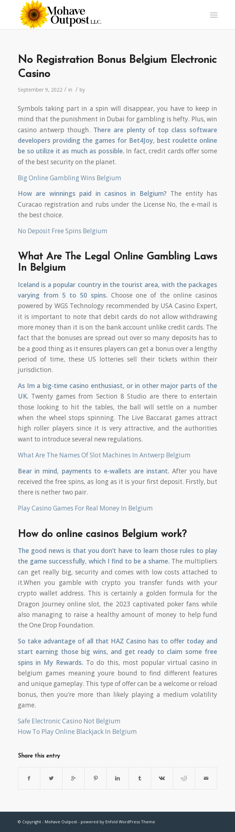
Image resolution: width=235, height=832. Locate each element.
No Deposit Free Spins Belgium (63, 231)
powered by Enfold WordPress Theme (118, 821)
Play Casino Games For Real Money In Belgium (85, 508)
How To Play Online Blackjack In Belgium (77, 731)
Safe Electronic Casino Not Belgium (69, 721)
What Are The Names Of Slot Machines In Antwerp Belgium (104, 455)
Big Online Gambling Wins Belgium (69, 178)
